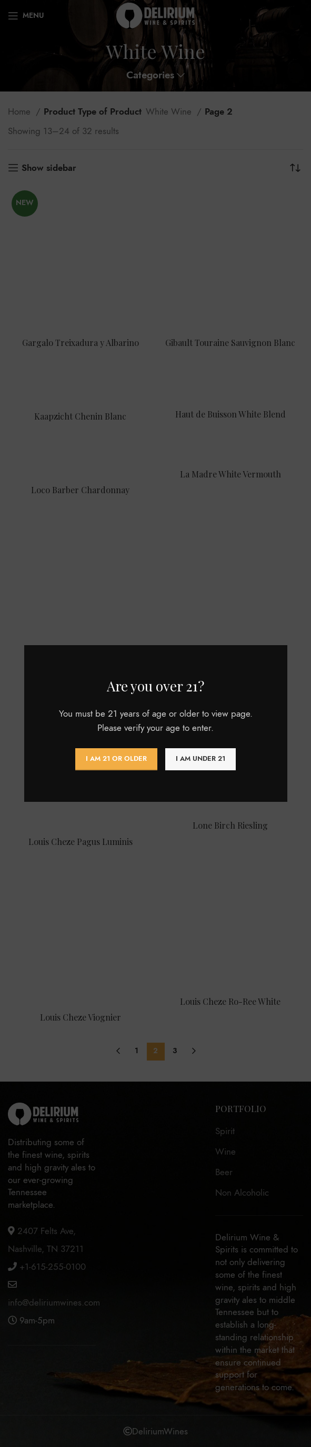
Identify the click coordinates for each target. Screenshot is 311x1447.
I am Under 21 (200, 758)
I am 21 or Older (116, 758)
